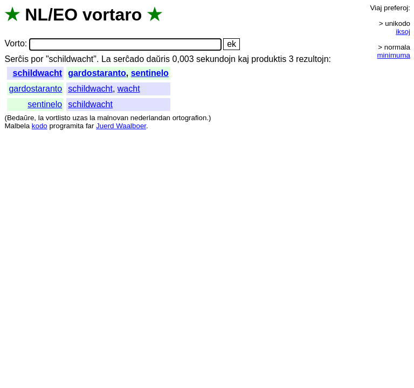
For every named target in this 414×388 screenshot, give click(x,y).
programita (66, 126)
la (41, 118)
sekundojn (216, 59)
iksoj (403, 31)
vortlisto (58, 118)
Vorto (14, 43)
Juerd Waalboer (121, 126)
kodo (39, 126)
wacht (129, 88)
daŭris (158, 59)
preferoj (396, 8)
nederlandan (150, 118)
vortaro (112, 14)
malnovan (112, 118)
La (106, 59)
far (90, 126)
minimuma (393, 55)
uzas (79, 118)
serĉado (128, 59)
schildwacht (38, 73)
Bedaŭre (20, 118)
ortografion (189, 118)
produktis (268, 59)
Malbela (17, 126)
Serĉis (16, 59)
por (37, 59)
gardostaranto (97, 73)
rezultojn (312, 59)
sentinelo (150, 73)
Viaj (376, 8)
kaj (243, 59)
